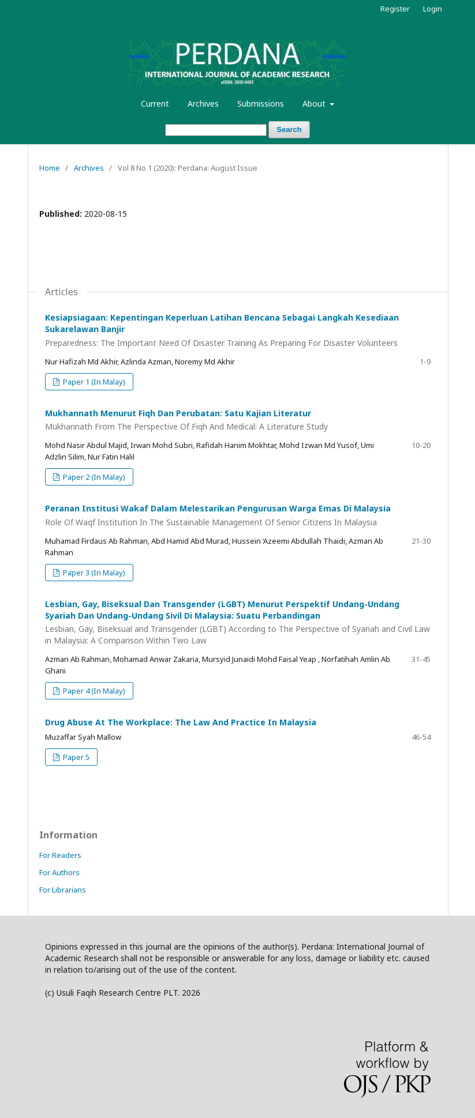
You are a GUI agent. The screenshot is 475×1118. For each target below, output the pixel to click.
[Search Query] (216, 130)
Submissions (260, 103)
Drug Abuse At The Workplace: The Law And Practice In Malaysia (180, 722)
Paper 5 (75, 757)
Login (432, 8)
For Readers (60, 855)
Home (49, 168)
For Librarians (62, 889)
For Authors (59, 872)
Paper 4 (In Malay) (93, 691)
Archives (203, 103)
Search (288, 129)
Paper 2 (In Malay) (93, 477)
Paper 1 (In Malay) (93, 382)
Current (155, 103)
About (315, 103)
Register (395, 8)
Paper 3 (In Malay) (93, 572)
